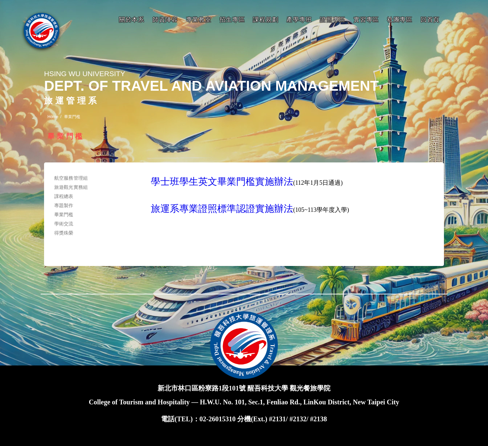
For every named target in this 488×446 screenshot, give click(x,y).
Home (52, 116)
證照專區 (332, 19)
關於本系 (131, 19)
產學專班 (299, 19)
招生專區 (232, 19)
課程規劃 (265, 19)
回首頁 (430, 19)
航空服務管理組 (71, 178)
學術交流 (64, 223)
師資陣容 (165, 19)
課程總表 (64, 196)
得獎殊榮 (64, 233)
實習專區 (366, 19)
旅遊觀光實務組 (71, 187)
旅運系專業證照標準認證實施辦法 (222, 208)
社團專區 (399, 19)
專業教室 (198, 19)
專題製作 (64, 205)
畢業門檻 (64, 214)
